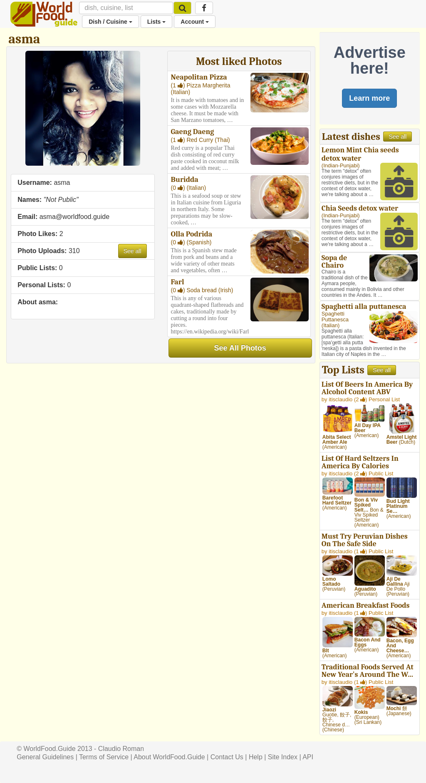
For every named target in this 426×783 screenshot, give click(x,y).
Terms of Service (104, 757)
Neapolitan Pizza (199, 77)
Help (256, 757)
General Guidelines (45, 757)
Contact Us (227, 757)
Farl (177, 282)
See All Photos (240, 348)
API (307, 757)
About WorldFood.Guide (169, 757)
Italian (180, 92)
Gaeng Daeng (192, 131)
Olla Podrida (192, 234)
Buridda (184, 179)
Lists (156, 21)
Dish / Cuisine (110, 21)
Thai (222, 140)
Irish (225, 290)
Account (195, 21)
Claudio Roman (121, 748)
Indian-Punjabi (340, 165)
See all (132, 251)
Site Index (282, 757)
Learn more (369, 98)
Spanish (199, 242)
